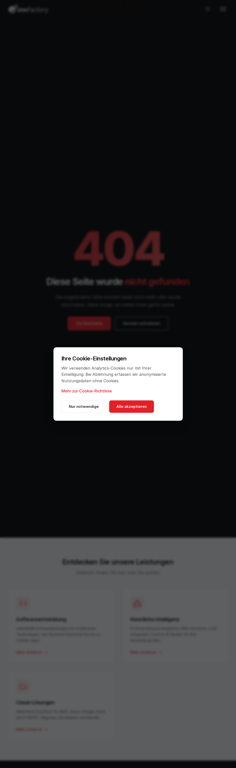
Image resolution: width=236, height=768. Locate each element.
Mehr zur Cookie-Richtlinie (86, 390)
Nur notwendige (84, 406)
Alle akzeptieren (131, 406)
